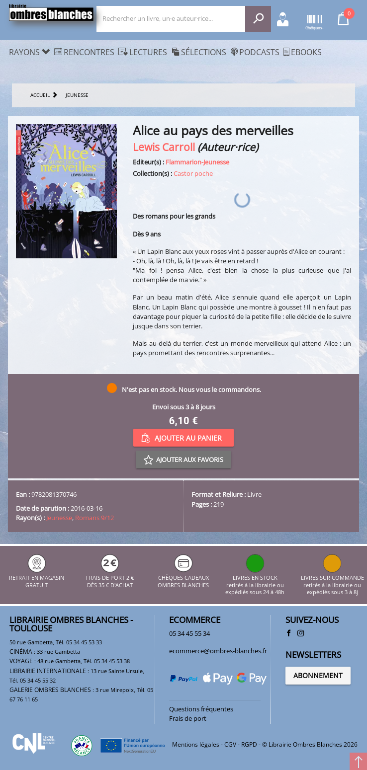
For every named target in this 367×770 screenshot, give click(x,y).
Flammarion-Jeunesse (197, 161)
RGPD (249, 744)
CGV (230, 744)
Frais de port (187, 718)
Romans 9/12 (94, 517)
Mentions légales (195, 744)
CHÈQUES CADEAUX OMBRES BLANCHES (183, 578)
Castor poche (193, 173)
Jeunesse (59, 517)
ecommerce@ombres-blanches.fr (218, 650)
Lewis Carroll (164, 147)
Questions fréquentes (201, 708)
